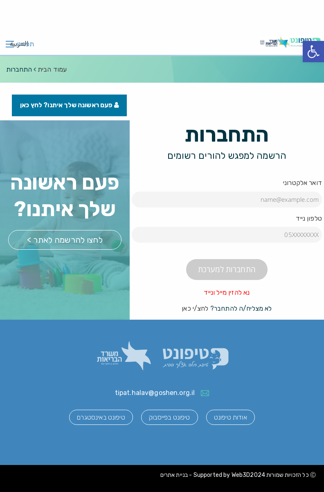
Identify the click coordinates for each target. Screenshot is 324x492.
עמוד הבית (52, 69)
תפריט (25, 44)
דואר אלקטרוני (302, 183)
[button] (313, 51)
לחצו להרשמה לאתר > (65, 240)
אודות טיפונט (231, 418)
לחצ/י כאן (195, 309)
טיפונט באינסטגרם (100, 418)
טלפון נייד (309, 218)
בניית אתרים (174, 475)
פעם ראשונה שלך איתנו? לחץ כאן (69, 105)
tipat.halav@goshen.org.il (155, 393)
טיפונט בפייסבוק (169, 418)
